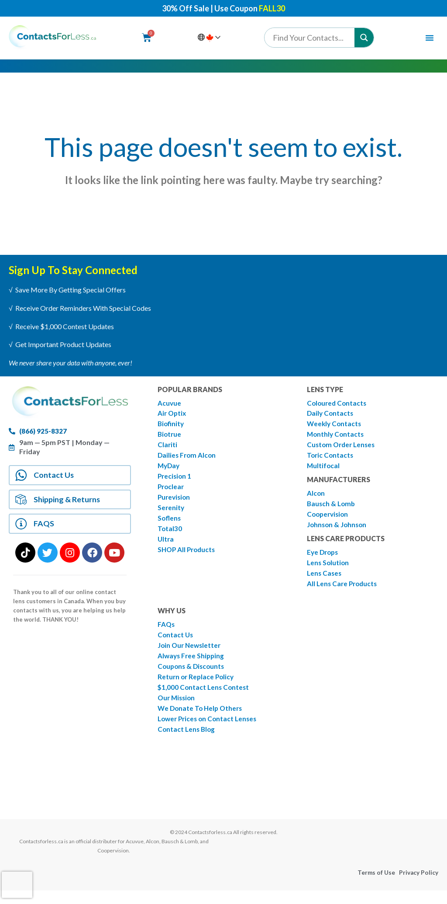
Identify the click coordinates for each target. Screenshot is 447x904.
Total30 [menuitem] (170, 534)
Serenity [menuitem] (171, 512)
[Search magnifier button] (364, 37)
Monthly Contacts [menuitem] (336, 436)
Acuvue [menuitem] (170, 403)
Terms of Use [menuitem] (376, 886)
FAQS (46, 531)
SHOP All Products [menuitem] (188, 556)
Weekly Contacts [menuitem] (335, 425)
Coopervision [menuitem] (329, 519)
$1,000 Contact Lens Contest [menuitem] (205, 697)
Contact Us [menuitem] (176, 642)
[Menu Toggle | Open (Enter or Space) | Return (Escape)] (429, 37)
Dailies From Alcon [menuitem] (188, 458)
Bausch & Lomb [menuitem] (332, 508)
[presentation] (17, 885)
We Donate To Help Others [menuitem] (202, 719)
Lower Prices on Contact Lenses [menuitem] (209, 730)
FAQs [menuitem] (166, 631)
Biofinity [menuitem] (171, 425)
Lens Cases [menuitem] (325, 579)
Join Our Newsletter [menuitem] (191, 653)
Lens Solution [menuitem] (329, 568)
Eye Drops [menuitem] (323, 557)
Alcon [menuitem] (316, 497)
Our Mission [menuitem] (177, 708)
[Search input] (312, 37)
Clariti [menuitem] (168, 447)
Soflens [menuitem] (170, 523)
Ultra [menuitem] (166, 545)
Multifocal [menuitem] (323, 469)
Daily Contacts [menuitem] (331, 414)
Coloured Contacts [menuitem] (338, 403)
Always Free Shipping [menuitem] (192, 664)
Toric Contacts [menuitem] (331, 458)
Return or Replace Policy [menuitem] (197, 686)
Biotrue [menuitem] (170, 436)
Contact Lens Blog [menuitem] (187, 741)
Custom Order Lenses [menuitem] (342, 447)
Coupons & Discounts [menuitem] (192, 675)
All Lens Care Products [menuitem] (343, 590)
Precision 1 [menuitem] (175, 480)
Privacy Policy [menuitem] (418, 886)
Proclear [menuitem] (172, 491)
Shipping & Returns (68, 504)
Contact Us (55, 477)
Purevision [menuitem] (175, 501)
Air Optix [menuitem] (173, 414)
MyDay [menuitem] (169, 469)
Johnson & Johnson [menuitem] (338, 529)
